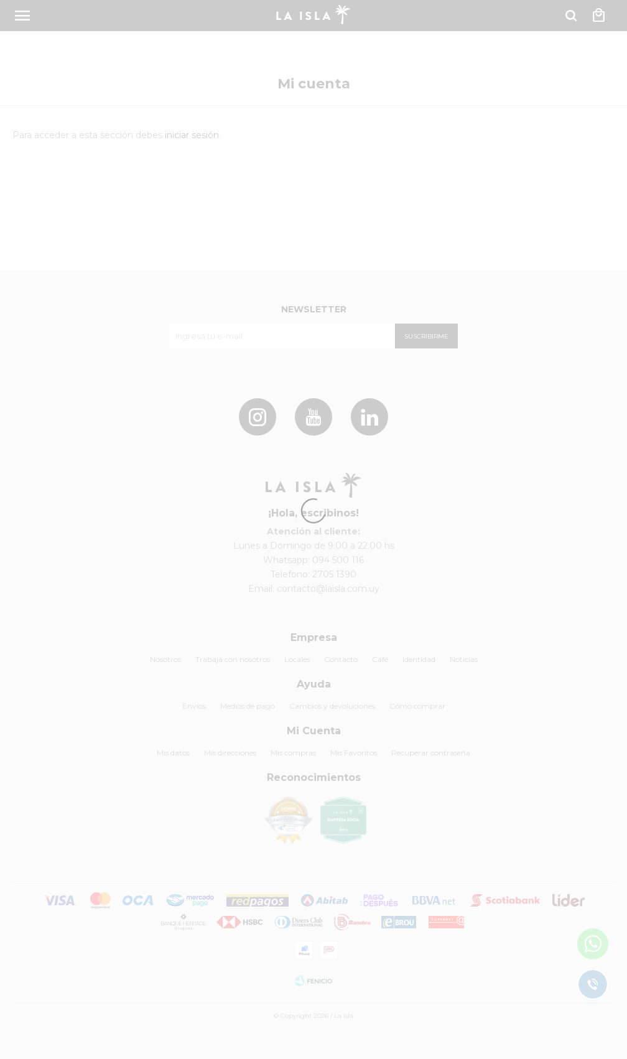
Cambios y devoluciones (332, 706)
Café (380, 659)
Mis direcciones (230, 752)
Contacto (341, 659)
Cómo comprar (417, 706)
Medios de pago (247, 706)
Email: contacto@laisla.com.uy (313, 588)
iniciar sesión (192, 135)
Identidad (418, 659)
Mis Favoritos (353, 752)
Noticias (464, 659)
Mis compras (293, 752)
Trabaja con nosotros (232, 659)
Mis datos (173, 752)
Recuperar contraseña (430, 752)
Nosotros (165, 659)
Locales (297, 659)
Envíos (194, 706)
